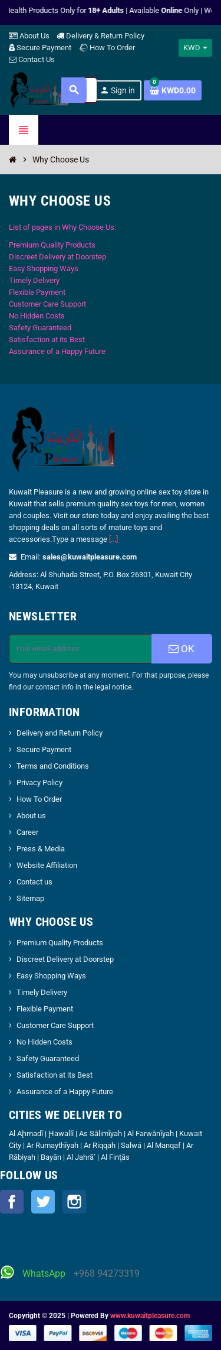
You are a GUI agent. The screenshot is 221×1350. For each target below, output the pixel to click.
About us (31, 815)
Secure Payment (40, 47)
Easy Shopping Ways (43, 268)
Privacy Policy (39, 782)
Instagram (74, 1202)
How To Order (106, 47)
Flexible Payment (37, 292)
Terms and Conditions (53, 766)
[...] (113, 539)
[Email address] (80, 648)
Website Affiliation (47, 865)
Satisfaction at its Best (47, 339)
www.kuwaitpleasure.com (150, 1316)
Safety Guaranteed (40, 327)
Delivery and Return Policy (60, 732)
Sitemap (30, 898)
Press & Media (41, 848)
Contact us (34, 881)
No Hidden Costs (37, 315)
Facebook (12, 1202)
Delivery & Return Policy (100, 35)
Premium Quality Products (52, 244)
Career (27, 832)
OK (181, 649)
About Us (29, 35)
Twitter (43, 1202)
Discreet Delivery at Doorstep (57, 256)
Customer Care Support (47, 304)
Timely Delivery (34, 280)
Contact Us (32, 59)
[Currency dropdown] (195, 48)
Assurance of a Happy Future (57, 351)
